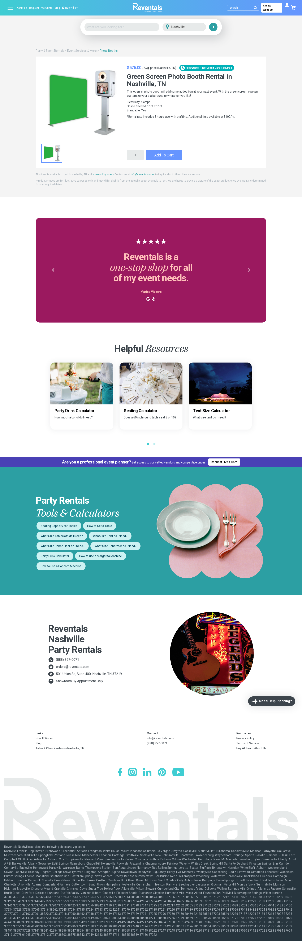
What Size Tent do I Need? (110, 536)
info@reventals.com (143, 174)
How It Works (44, 738)
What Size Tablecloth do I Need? (62, 536)
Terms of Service (247, 743)
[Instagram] (132, 772)
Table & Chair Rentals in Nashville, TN (60, 748)
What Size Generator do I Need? (115, 546)
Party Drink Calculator (55, 556)
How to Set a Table (99, 526)
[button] (53, 270)
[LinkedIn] (147, 772)
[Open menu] (10, 8)
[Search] (244, 8)
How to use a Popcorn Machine (61, 566)
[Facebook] (120, 772)
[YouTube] (178, 772)
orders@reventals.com (72, 667)
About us (22, 7)
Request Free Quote (40, 7)
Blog (57, 7)
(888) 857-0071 (67, 660)
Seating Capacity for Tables (59, 526)
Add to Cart (164, 155)
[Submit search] (255, 7)
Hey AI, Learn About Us (251, 748)
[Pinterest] (162, 772)
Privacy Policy (245, 738)
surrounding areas (103, 174)
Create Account (268, 7)
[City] (190, 27)
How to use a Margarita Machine (100, 556)
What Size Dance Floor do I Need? (63, 546)
